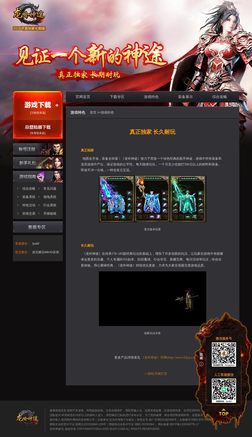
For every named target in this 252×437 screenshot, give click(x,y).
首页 (93, 112)
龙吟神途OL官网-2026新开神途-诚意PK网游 (90, 50)
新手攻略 (38, 177)
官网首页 (83, 97)
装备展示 (185, 97)
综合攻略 (28, 188)
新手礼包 (38, 163)
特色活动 (28, 205)
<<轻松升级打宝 (155, 373)
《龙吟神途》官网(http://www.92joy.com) (169, 357)
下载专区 (117, 97)
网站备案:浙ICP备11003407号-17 (178, 424)
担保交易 (28, 213)
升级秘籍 (49, 213)
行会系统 (49, 205)
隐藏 (201, 359)
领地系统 (49, 197)
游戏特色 (151, 97)
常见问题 (49, 188)
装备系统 (28, 197)
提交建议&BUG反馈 (45, 252)
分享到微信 (233, 3)
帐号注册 (38, 149)
